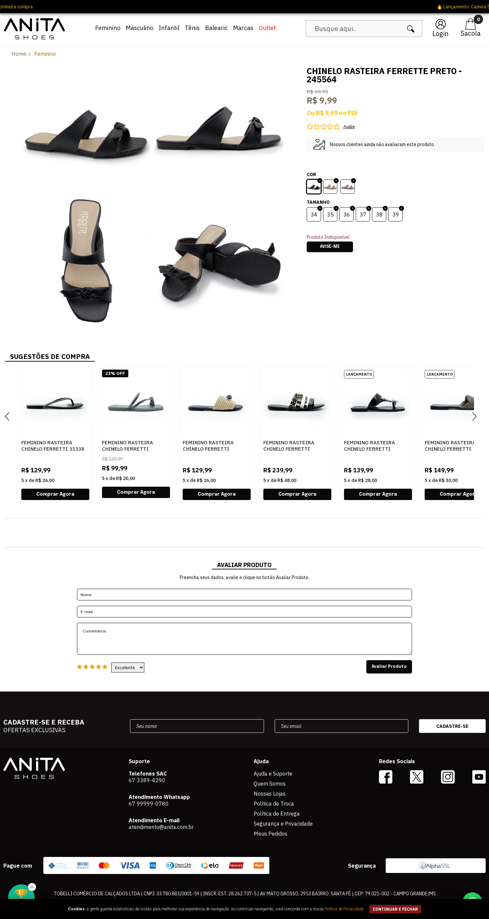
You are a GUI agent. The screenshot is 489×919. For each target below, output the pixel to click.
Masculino (139, 28)
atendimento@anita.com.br (161, 827)
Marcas (243, 28)
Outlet (267, 28)
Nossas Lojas (270, 793)
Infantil (169, 28)
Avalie (349, 126)
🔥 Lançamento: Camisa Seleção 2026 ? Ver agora (244, 7)
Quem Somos (270, 783)
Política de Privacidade (344, 909)
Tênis (192, 28)
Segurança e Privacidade (283, 823)
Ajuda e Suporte (273, 773)
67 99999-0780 (149, 803)
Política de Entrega (277, 813)
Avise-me (330, 247)
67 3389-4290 (147, 780)
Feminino (107, 28)
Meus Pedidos (270, 833)
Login (440, 33)
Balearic (216, 28)
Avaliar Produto (389, 667)
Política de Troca (274, 803)
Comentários (244, 639)
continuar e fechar (395, 909)
